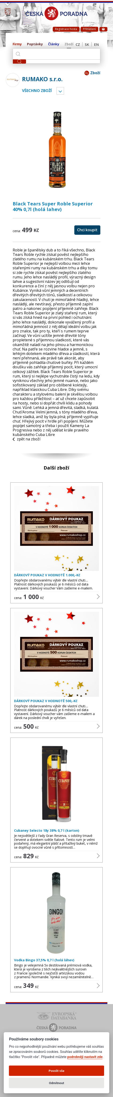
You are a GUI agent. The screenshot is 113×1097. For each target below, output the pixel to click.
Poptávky (35, 44)
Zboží (68, 44)
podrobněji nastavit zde (84, 1057)
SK (87, 44)
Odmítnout (56, 1083)
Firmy (17, 44)
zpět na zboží (26, 439)
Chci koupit (87, 229)
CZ (78, 44)
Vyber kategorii (60, 90)
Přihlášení (89, 29)
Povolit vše (56, 1071)
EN (96, 44)
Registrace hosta (66, 29)
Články (53, 44)
